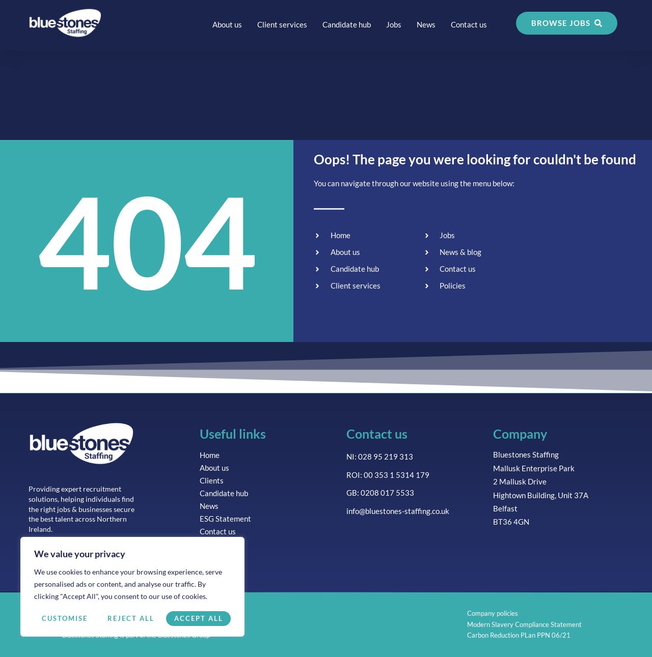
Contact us (469, 24)
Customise (65, 618)
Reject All (130, 618)
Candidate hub (346, 24)
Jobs (393, 24)
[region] (132, 587)
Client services (282, 24)
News (426, 24)
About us (227, 24)
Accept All (198, 618)
